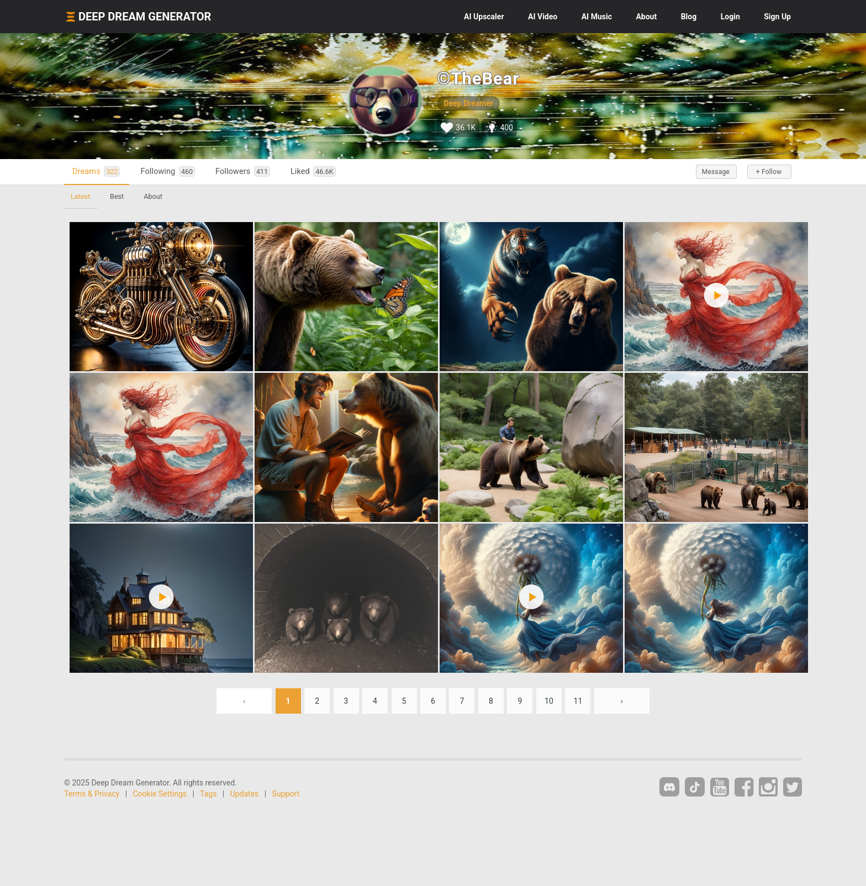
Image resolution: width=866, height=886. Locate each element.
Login (730, 16)
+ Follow (768, 172)
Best (117, 196)
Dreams (96, 171)
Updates (244, 793)
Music (597, 16)
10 (549, 701)
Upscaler (484, 16)
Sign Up (777, 16)
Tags (208, 793)
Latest (80, 196)
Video (542, 16)
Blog (689, 16)
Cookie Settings (160, 793)
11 (578, 701)
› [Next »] (622, 701)
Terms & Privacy (91, 793)
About (646, 16)
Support (285, 793)
